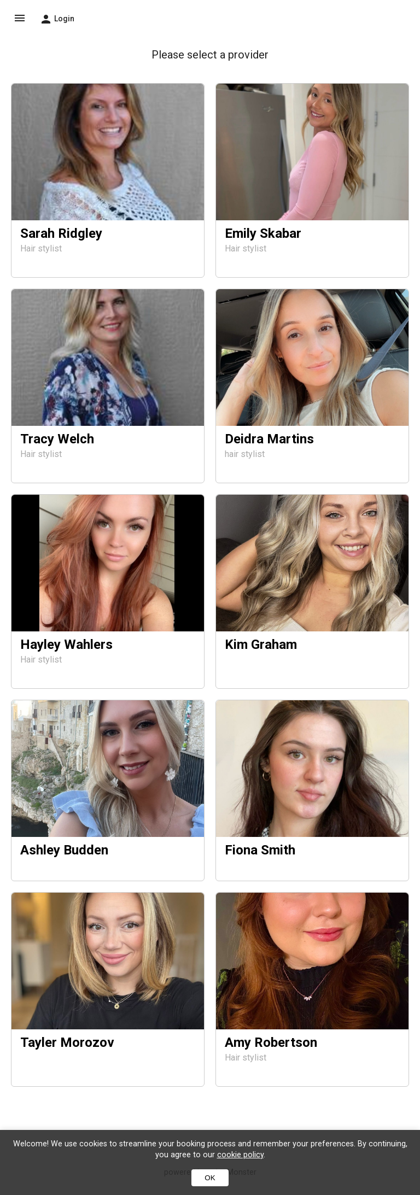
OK (210, 1178)
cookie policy (240, 1154)
